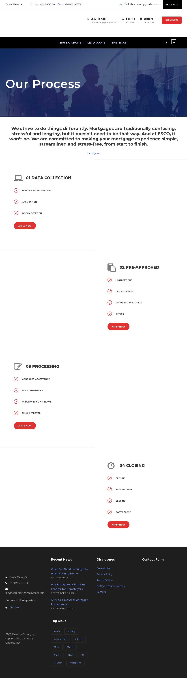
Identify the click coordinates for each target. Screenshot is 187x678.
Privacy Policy (104, 574)
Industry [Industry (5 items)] (79, 639)
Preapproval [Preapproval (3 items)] (75, 662)
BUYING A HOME (70, 42)
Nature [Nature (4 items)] (57, 654)
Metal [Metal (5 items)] (56, 647)
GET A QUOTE (96, 42)
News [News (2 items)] (71, 654)
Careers (101, 592)
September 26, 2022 (63, 577)
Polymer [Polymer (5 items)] (58, 662)
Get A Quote (171, 20)
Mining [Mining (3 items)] (70, 647)
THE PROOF (119, 42)
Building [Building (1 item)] (71, 631)
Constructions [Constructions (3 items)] (60, 639)
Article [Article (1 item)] (57, 631)
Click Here (15, 607)
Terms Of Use (105, 580)
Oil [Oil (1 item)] (82, 654)
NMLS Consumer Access (111, 586)
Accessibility (103, 568)
